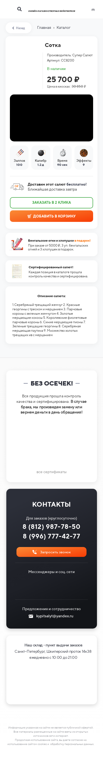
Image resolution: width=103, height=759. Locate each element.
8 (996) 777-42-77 (51, 536)
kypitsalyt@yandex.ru (54, 616)
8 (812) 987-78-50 (52, 526)
